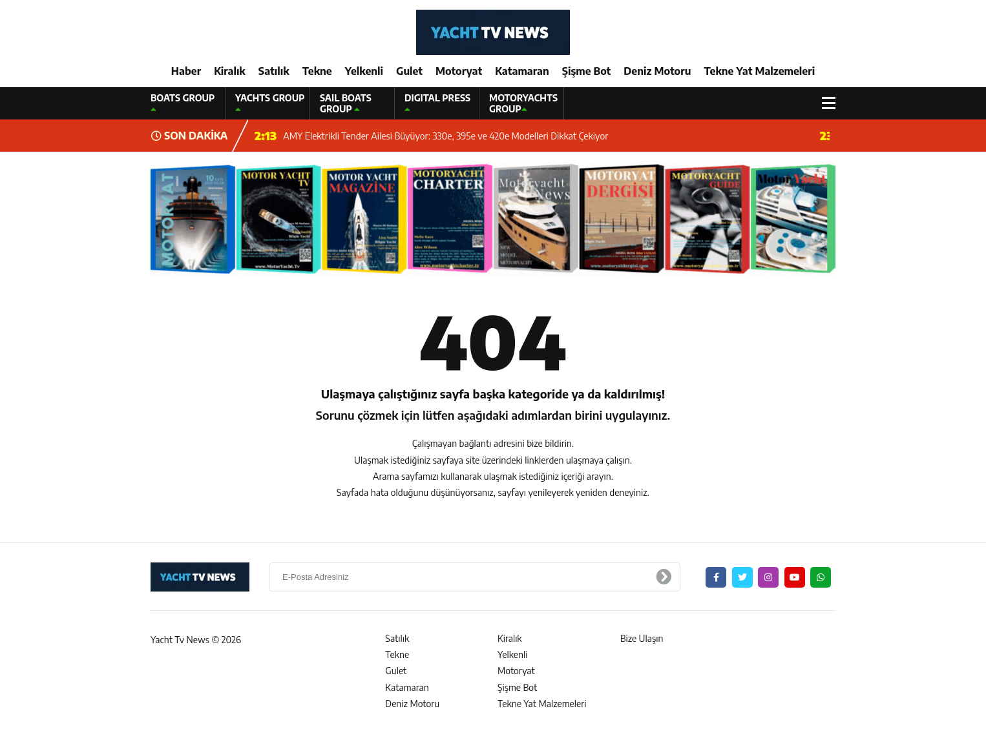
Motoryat (458, 71)
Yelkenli (364, 71)
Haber (186, 71)
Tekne (317, 71)
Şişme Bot (586, 71)
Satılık (273, 71)
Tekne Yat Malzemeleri (759, 71)
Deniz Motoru (657, 71)
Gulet (409, 71)
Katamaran (522, 71)
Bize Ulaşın (642, 638)
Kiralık (230, 71)
